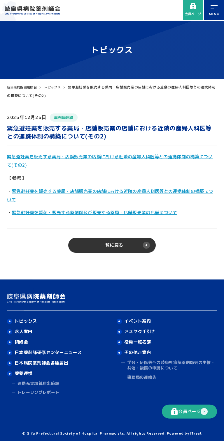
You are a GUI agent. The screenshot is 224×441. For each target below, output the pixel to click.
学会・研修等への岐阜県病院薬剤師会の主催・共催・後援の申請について (172, 364)
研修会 (22, 340)
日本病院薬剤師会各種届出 (44, 362)
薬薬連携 (24, 373)
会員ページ (193, 10)
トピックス (57, 87)
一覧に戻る (112, 246)
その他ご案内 (138, 351)
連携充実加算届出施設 (39, 383)
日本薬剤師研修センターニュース (51, 351)
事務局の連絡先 (142, 376)
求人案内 (24, 329)
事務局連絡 (65, 117)
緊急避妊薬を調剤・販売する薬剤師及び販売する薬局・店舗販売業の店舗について (102, 212)
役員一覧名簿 (138, 340)
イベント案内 (138, 318)
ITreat (196, 433)
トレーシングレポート (39, 392)
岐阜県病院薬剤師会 (23, 87)
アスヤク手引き (141, 329)
